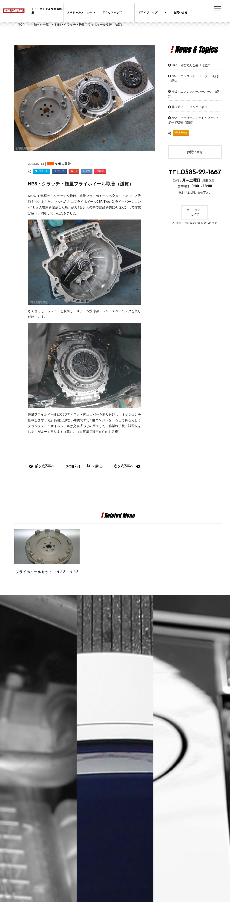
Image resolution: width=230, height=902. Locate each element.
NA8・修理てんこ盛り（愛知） (192, 65)
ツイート (41, 171)
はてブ (86, 171)
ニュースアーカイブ (195, 212)
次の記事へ (124, 466)
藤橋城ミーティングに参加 (189, 107)
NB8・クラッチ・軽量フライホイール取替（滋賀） (81, 183)
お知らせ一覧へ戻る (84, 466)
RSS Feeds (181, 132)
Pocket (100, 171)
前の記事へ (45, 466)
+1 (73, 171)
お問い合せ (195, 152)
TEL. (195, 173)
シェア (58, 171)
